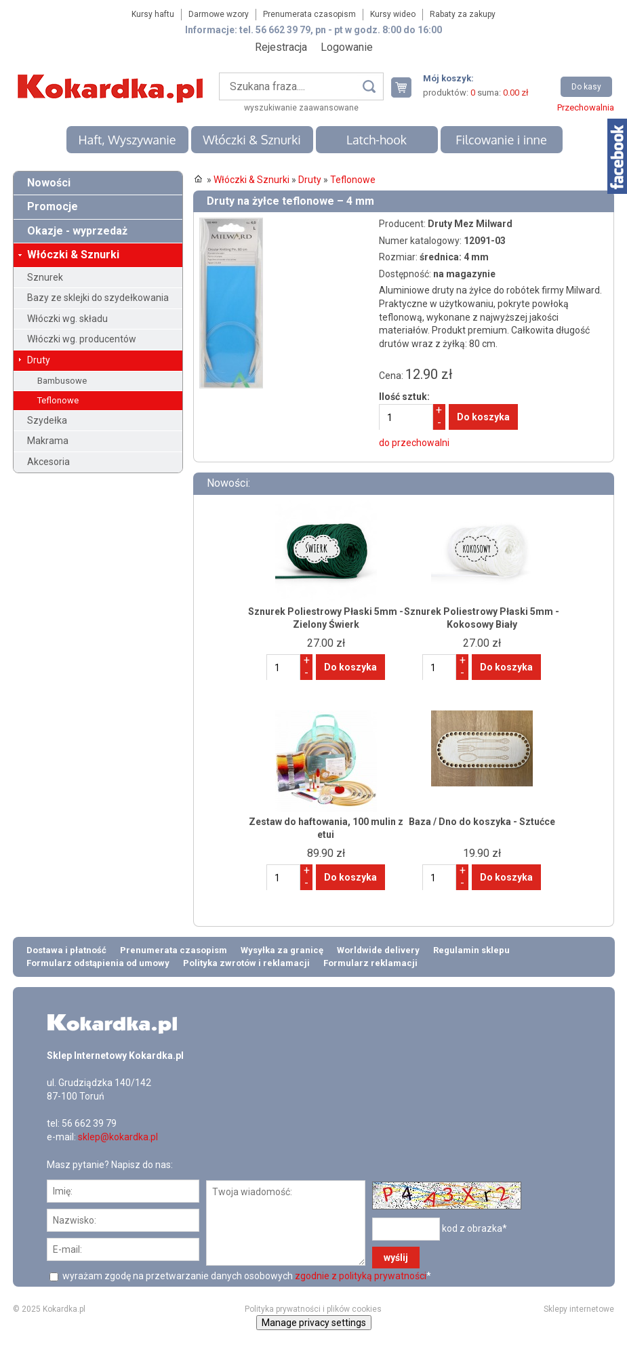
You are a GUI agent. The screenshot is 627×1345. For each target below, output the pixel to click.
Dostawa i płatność (66, 950)
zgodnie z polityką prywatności (360, 1275)
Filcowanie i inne (501, 139)
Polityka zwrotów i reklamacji (246, 963)
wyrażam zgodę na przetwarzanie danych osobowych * (245, 1275)
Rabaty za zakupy (462, 14)
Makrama (47, 440)
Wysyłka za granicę (282, 950)
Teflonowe (58, 400)
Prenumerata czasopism (309, 14)
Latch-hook (376, 139)
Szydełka (47, 420)
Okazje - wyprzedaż (77, 230)
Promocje (52, 206)
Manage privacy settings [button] (314, 1322)
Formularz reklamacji (370, 963)
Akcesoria (48, 461)
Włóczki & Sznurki (252, 139)
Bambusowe (62, 381)
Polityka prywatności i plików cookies (313, 1309)
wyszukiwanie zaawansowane (301, 108)
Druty (38, 360)
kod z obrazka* (474, 1228)
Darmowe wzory (218, 14)
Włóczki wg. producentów (81, 339)
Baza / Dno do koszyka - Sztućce (482, 821)
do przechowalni (414, 442)
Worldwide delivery (378, 950)
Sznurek (45, 277)
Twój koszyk (406, 87)
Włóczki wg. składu (67, 318)
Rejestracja (281, 47)
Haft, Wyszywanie (127, 139)
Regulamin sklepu (471, 950)
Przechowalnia (585, 107)
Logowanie (347, 47)
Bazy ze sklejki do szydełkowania (98, 297)
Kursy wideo (393, 14)
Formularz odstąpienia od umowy (97, 963)
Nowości (48, 182)
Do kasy (586, 87)
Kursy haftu (153, 14)
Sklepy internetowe (579, 1309)
